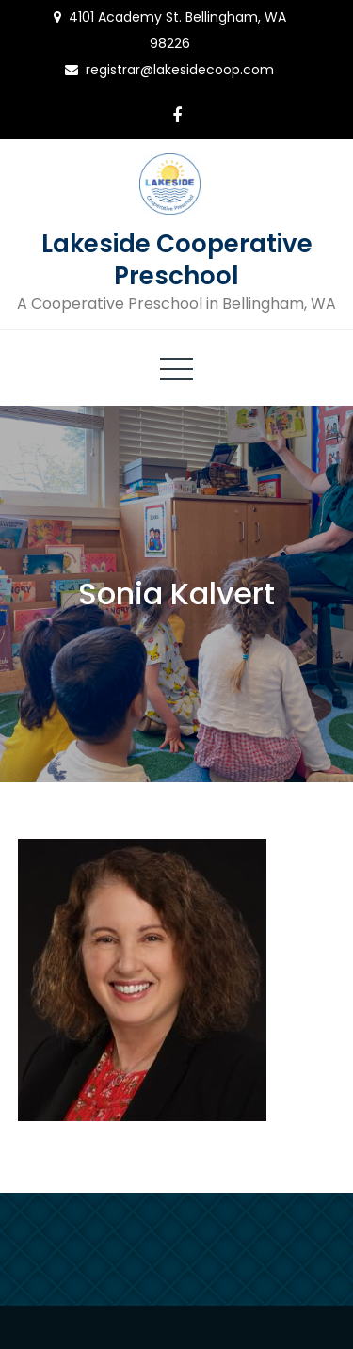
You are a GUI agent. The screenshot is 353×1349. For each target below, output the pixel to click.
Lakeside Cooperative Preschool (177, 260)
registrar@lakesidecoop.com (180, 69)
